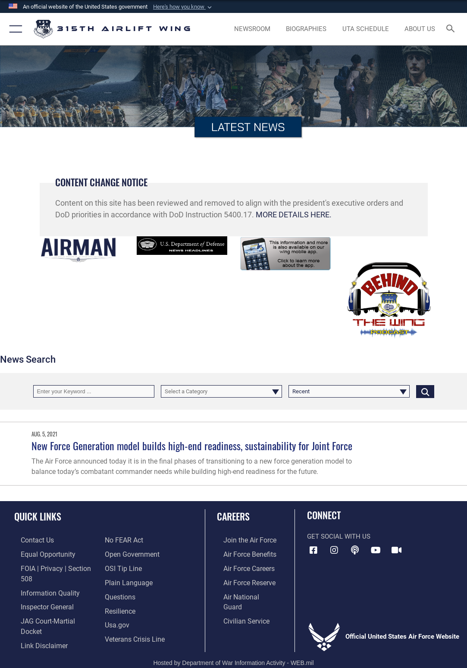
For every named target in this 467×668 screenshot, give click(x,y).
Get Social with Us (338, 536)
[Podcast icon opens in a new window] (354, 550)
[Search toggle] (452, 29)
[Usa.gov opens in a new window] (116, 606)
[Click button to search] (425, 391)
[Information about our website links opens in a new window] (36, 620)
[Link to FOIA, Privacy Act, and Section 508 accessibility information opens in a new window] (53, 566)
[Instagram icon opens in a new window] (334, 550)
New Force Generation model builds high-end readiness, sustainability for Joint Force (191, 445)
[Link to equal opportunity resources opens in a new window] (40, 553)
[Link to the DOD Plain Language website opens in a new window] (126, 566)
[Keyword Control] (93, 391)
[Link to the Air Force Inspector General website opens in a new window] (39, 593)
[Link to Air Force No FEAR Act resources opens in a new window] (33, 633)
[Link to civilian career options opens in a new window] (239, 606)
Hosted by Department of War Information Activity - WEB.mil (233, 649)
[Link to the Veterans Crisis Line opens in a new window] (134, 620)
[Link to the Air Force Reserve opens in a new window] (242, 579)
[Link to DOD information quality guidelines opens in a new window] (41, 579)
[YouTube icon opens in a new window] (375, 550)
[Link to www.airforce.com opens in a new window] (242, 539)
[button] (183, 7)
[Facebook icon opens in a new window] (313, 550)
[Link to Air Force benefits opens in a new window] (242, 553)
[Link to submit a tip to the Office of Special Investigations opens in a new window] (122, 553)
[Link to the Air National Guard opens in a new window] (243, 593)
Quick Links (37, 516)
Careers (233, 516)
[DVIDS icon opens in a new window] (396, 550)
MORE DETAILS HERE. (294, 214)
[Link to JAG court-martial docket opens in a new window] (51, 606)
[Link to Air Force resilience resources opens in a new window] (120, 593)
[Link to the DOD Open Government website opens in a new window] (130, 539)
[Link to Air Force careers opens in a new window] (242, 566)
